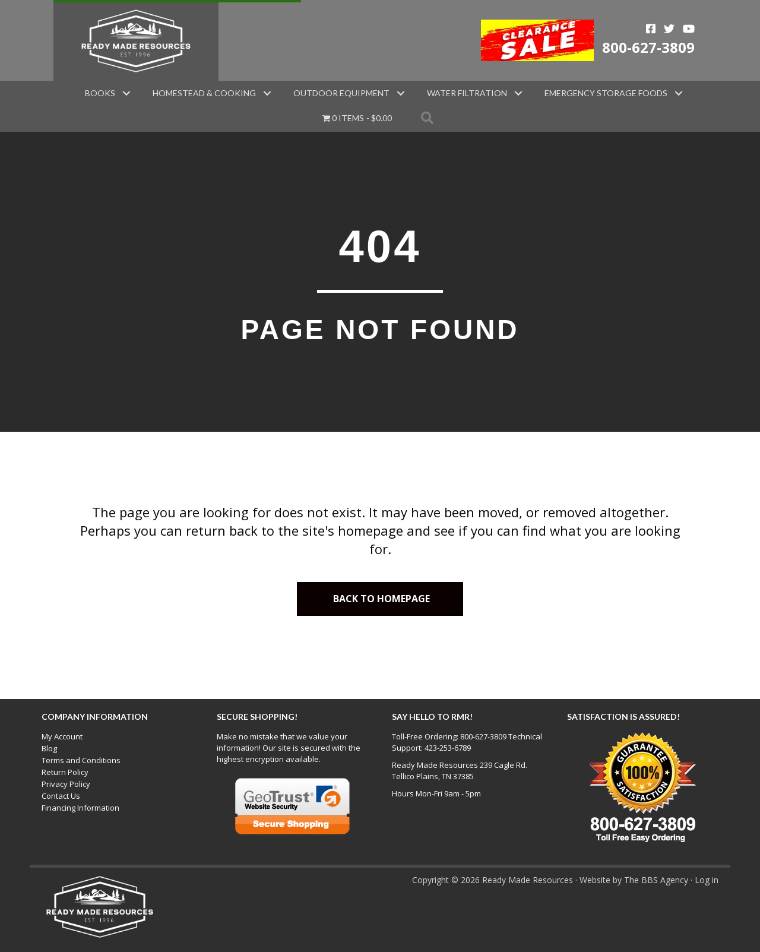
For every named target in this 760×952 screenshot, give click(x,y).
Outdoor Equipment (341, 93)
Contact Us (61, 795)
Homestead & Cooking (204, 93)
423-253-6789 (448, 747)
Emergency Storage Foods (605, 93)
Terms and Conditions (81, 760)
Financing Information (80, 807)
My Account (62, 736)
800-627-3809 (648, 47)
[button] (126, 93)
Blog (49, 748)
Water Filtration (467, 93)
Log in (706, 879)
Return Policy (65, 772)
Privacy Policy (66, 784)
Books (100, 93)
